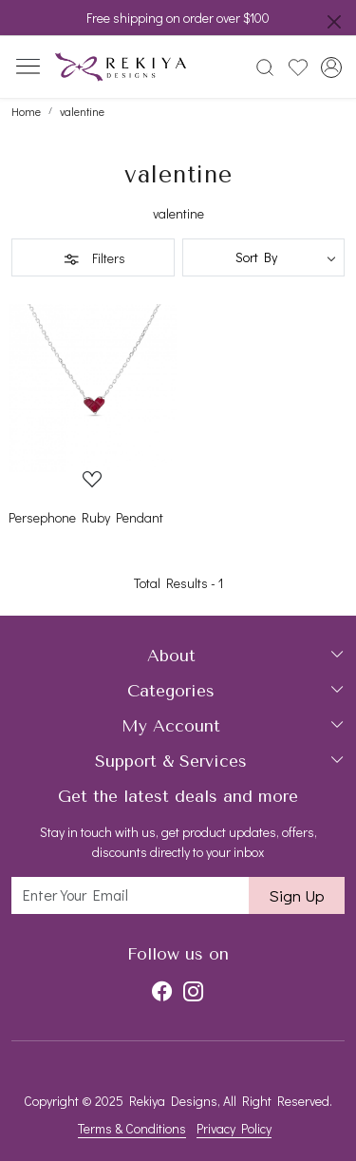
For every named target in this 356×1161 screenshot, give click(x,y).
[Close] (334, 22)
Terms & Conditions (132, 1128)
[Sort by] (264, 257)
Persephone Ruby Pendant (86, 517)
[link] (265, 67)
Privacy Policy (234, 1128)
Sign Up (297, 895)
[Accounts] (330, 67)
